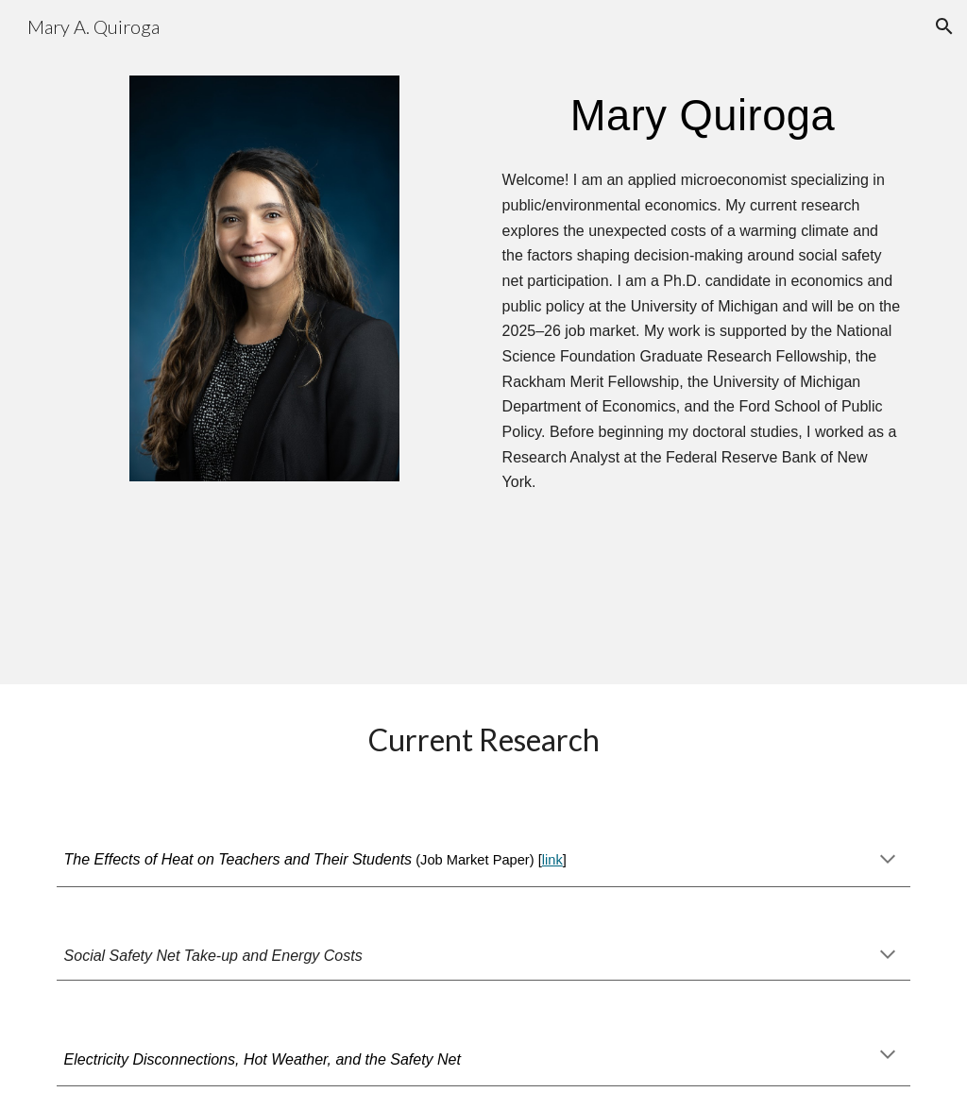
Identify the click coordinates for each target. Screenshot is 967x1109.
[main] (703, 115)
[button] (944, 26)
